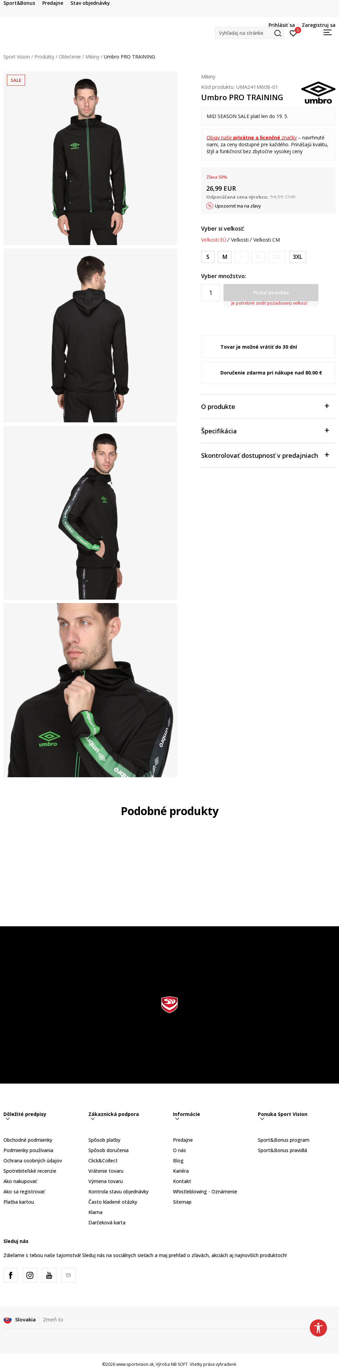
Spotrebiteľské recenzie (29, 1171)
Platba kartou (18, 1202)
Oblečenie (70, 56)
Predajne (183, 1140)
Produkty (44, 56)
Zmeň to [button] (53, 1319)
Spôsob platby (104, 1140)
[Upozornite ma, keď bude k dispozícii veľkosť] (241, 257)
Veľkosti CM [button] (266, 240)
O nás (179, 1150)
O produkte (265, 406)
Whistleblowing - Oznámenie (205, 1191)
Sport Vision (16, 56)
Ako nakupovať (20, 1181)
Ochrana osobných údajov (32, 1160)
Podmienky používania (28, 1150)
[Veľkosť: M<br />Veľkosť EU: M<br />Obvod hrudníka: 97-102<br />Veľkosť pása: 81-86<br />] (224, 257)
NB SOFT (179, 1364)
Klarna (95, 1212)
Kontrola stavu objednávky (118, 1191)
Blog (178, 1160)
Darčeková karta (106, 1222)
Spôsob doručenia (108, 1150)
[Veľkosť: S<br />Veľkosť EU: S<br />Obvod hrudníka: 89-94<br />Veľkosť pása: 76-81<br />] (208, 257)
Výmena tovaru (105, 1181)
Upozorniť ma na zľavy (238, 206)
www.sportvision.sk (135, 1364)
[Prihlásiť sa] (293, 33)
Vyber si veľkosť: (222, 228)
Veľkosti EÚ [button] (213, 240)
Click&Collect (103, 1160)
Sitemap (182, 1202)
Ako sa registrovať (24, 1191)
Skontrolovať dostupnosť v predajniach (265, 455)
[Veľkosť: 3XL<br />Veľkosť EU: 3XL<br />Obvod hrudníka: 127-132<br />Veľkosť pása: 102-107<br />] (297, 257)
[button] (249, 33)
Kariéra (181, 1171)
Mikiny (92, 56)
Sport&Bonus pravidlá (282, 1150)
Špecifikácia (265, 430)
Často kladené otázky (112, 1202)
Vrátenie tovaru (105, 1171)
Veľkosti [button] (240, 240)
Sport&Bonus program (283, 1140)
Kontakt (182, 1181)
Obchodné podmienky (27, 1140)
